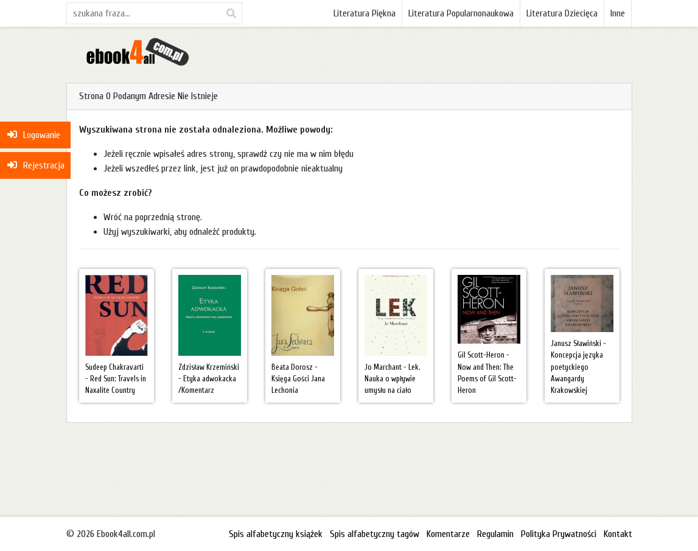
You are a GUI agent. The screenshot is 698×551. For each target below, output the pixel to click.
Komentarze (448, 533)
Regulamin (495, 533)
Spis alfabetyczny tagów (374, 533)
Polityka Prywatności (558, 533)
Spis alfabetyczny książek (276, 533)
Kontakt (618, 533)
